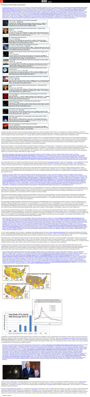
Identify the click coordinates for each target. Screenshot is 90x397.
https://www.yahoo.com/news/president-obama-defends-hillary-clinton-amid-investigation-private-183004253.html (31, 179)
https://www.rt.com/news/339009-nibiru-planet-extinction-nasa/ (47, 13)
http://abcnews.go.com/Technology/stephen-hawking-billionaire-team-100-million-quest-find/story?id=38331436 (50, 349)
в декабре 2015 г (80, 162)
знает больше (35, 388)
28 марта (31, 131)
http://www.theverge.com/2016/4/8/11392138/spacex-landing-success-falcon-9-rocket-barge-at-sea (31, 158)
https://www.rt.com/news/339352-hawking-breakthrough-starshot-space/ (61, 344)
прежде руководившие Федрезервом (57, 232)
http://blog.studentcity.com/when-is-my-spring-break (66, 261)
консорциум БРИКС (83, 233)
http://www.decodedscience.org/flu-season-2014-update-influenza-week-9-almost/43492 (50, 262)
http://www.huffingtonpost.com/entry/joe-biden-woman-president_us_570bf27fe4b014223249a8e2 (31, 177)
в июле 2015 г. (70, 162)
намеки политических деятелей (13, 388)
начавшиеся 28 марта (74, 167)
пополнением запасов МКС (53, 162)
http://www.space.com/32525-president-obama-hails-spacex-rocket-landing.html (18, 155)
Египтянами (49, 384)
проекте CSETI (14, 381)
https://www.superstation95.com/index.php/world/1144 (70, 218)
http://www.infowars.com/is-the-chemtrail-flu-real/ (53, 253)
